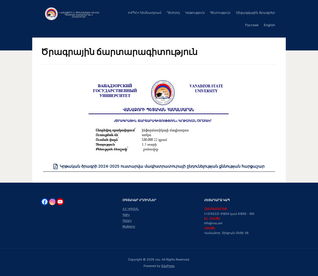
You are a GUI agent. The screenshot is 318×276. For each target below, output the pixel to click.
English (269, 25)
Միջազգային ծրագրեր (255, 13)
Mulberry (128, 226)
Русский (251, 25)
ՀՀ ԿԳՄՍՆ (130, 209)
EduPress (167, 266)
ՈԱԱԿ (126, 220)
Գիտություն (220, 13)
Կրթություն (195, 13)
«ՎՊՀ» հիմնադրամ (144, 13)
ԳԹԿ (126, 215)
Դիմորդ (173, 13)
